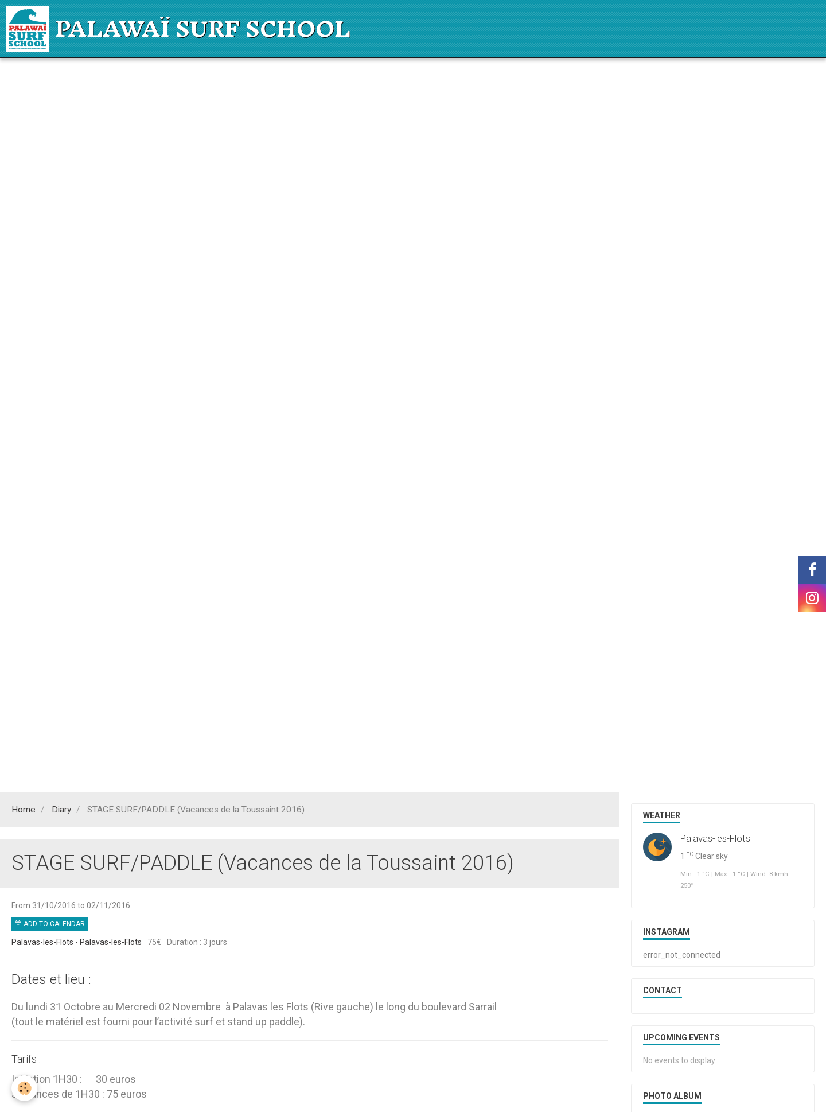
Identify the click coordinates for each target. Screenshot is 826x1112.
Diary (61, 809)
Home (23, 809)
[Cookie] (24, 1088)
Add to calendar (50, 924)
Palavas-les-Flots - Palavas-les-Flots (76, 942)
